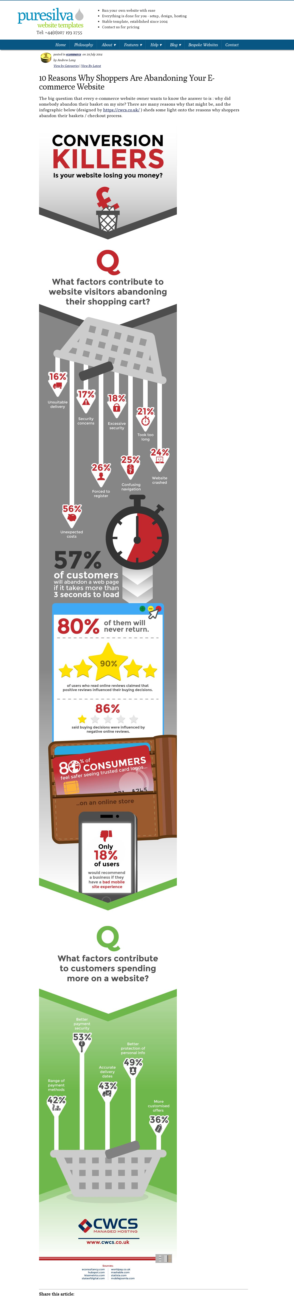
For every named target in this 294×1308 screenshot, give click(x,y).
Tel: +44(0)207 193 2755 (59, 32)
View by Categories (66, 66)
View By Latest (91, 66)
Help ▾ (155, 44)
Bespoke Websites (203, 44)
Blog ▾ (175, 44)
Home (60, 44)
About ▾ (109, 44)
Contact (232, 44)
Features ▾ (133, 44)
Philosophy (83, 44)
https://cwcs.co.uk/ (121, 109)
